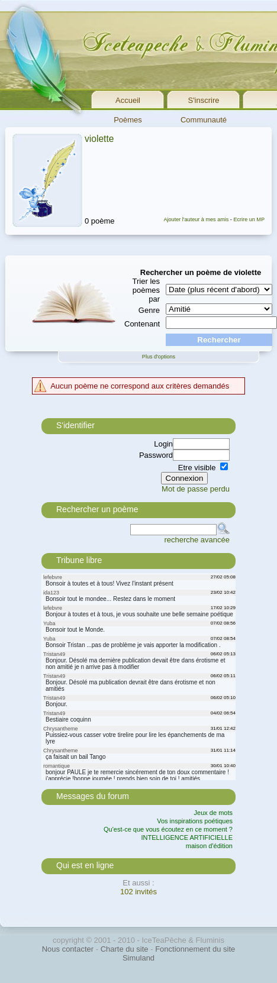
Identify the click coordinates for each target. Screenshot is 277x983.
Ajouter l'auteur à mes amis (195, 219)
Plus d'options (158, 357)
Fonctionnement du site (195, 949)
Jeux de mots (213, 812)
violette (99, 139)
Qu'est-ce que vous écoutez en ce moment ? (168, 829)
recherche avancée (197, 539)
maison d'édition (209, 845)
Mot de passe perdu (196, 488)
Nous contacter (68, 949)
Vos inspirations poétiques (195, 820)
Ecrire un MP (249, 219)
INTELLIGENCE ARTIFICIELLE (187, 837)
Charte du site (125, 949)
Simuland (138, 957)
